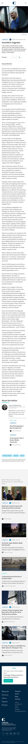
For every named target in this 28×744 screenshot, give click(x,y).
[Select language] (5, 57)
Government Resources (20, 711)
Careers (17, 706)
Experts (5, 701)
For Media (17, 709)
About (4, 698)
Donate (4, 705)
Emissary (5, 695)
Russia (22, 455)
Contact (17, 702)
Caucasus (16, 455)
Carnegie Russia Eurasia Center (18, 39)
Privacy (16, 707)
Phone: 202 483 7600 (6, 730)
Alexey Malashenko (7, 63)
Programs (18, 691)
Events (17, 694)
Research (5, 691)
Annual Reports (18, 704)
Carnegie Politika (15, 502)
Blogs (16, 696)
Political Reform (7, 455)
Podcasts (17, 699)
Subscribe (8, 680)
